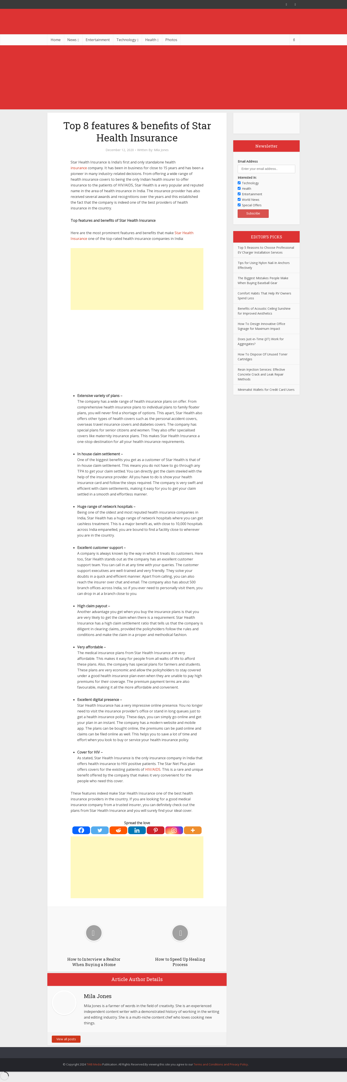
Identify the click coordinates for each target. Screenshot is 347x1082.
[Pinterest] (155, 830)
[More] (193, 830)
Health (150, 39)
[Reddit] (118, 830)
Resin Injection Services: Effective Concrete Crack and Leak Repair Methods (261, 374)
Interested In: (247, 177)
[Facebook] (81, 830)
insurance (79, 167)
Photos (171, 39)
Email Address (248, 161)
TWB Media (94, 1064)
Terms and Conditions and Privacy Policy (221, 1064)
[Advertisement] (173, 78)
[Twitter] (100, 830)
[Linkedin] (137, 830)
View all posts (66, 1039)
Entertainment (98, 39)
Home (56, 39)
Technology (126, 39)
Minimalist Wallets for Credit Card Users (266, 389)
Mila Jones (161, 150)
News (72, 39)
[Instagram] (174, 830)
